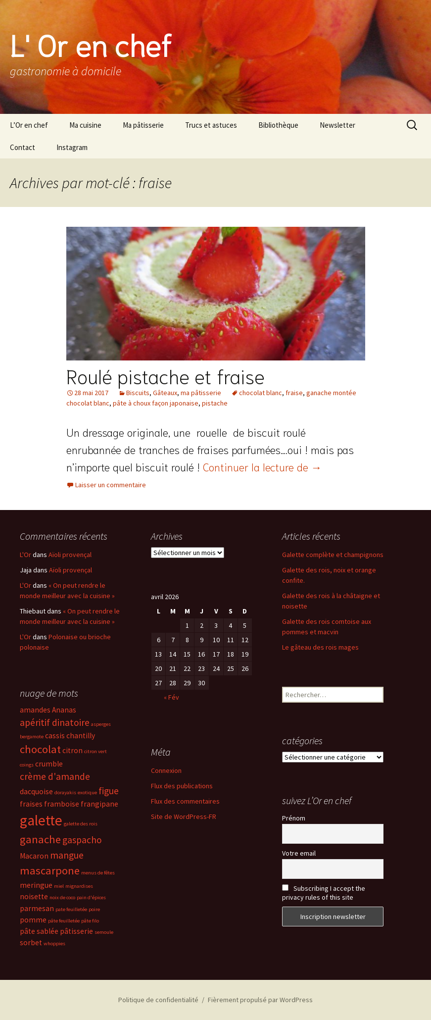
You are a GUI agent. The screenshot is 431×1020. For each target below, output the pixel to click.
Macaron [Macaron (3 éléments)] (34, 856)
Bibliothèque (278, 125)
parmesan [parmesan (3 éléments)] (37, 908)
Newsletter (337, 125)
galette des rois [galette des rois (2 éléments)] (80, 823)
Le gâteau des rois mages (320, 647)
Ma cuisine (85, 125)
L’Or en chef (29, 125)
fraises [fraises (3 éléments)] (31, 804)
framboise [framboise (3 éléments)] (61, 804)
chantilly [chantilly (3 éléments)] (80, 735)
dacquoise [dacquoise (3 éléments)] (36, 791)
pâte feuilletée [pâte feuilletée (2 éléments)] (64, 921)
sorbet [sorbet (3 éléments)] (31, 942)
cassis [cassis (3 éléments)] (55, 735)
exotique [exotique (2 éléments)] (87, 792)
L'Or (25, 554)
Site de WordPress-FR (183, 816)
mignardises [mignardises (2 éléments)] (79, 886)
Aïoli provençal (70, 554)
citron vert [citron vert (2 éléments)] (95, 751)
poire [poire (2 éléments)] (94, 909)
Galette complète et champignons (332, 554)
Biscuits (137, 392)
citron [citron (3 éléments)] (72, 750)
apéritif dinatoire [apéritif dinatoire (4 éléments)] (55, 722)
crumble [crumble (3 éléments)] (49, 763)
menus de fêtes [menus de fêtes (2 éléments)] (98, 872)
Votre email (299, 853)
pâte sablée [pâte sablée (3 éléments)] (39, 931)
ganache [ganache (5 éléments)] (40, 839)
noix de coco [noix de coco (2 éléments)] (62, 897)
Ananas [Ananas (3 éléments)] (64, 709)
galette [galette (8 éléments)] (41, 820)
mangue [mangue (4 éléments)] (67, 855)
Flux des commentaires (185, 801)
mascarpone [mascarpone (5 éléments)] (50, 870)
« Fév (171, 697)
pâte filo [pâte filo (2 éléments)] (90, 921)
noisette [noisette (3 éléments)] (34, 896)
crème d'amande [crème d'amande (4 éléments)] (55, 776)
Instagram (72, 147)
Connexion (166, 770)
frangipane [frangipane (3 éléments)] (99, 804)
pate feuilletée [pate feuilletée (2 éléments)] (71, 909)
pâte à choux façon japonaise (155, 403)
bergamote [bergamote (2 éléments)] (32, 736)
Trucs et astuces (211, 125)
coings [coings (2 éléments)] (27, 765)
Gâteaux (165, 392)
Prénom (293, 818)
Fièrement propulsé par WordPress (260, 999)
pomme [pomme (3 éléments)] (33, 919)
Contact (22, 147)
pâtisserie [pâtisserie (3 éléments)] (76, 931)
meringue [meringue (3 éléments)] (36, 885)
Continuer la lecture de (262, 466)
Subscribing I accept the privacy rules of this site (323, 893)
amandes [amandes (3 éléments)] (35, 709)
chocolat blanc (260, 392)
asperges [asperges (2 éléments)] (101, 724)
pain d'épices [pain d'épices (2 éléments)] (91, 897)
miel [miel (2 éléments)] (59, 886)
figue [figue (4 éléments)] (108, 791)
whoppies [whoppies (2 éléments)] (54, 943)
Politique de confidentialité (158, 999)
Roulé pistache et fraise (165, 375)
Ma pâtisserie (143, 125)
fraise (294, 392)
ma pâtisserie (201, 392)
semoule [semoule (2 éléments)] (104, 932)
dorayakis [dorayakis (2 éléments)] (65, 792)
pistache (215, 403)
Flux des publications (182, 785)
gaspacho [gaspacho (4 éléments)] (82, 840)
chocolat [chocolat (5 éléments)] (40, 749)
